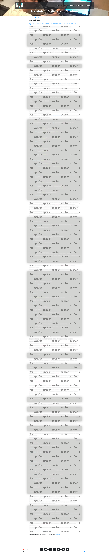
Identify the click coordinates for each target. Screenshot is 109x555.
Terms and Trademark (84, 552)
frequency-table (37, 531)
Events (63, 5)
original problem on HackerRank (43, 17)
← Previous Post (36, 540)
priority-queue (45, 531)
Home (57, 5)
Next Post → (74, 540)
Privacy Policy (83, 549)
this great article (57, 115)
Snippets (89, 5)
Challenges (80, 5)
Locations (70, 5)
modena (58, 534)
